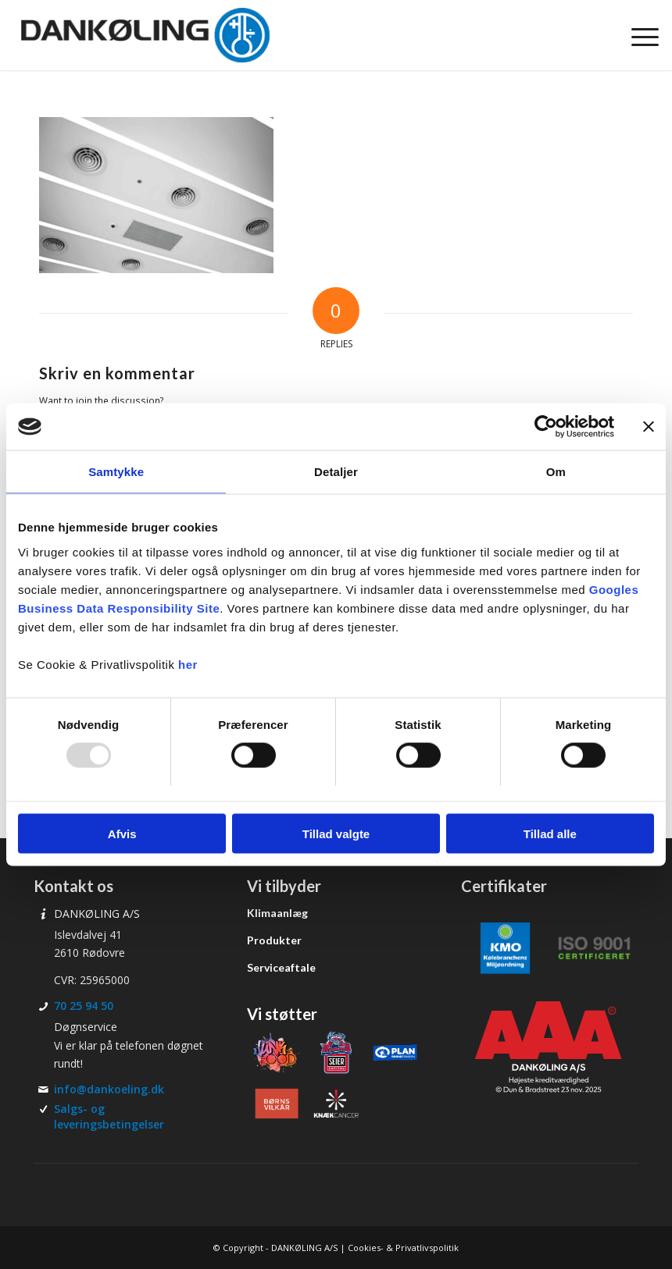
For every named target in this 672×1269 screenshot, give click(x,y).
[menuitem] (637, 35)
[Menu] (637, 35)
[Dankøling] (145, 35)
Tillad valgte (336, 833)
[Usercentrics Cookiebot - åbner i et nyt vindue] (545, 427)
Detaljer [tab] (336, 471)
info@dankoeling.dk (109, 1089)
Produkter (274, 940)
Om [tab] (556, 471)
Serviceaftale (281, 967)
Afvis (122, 833)
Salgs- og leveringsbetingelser (109, 1116)
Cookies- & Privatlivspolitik (403, 1247)
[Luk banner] (648, 426)
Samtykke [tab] (116, 471)
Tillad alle (550, 833)
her (188, 663)
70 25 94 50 (83, 1005)
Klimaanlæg (277, 912)
